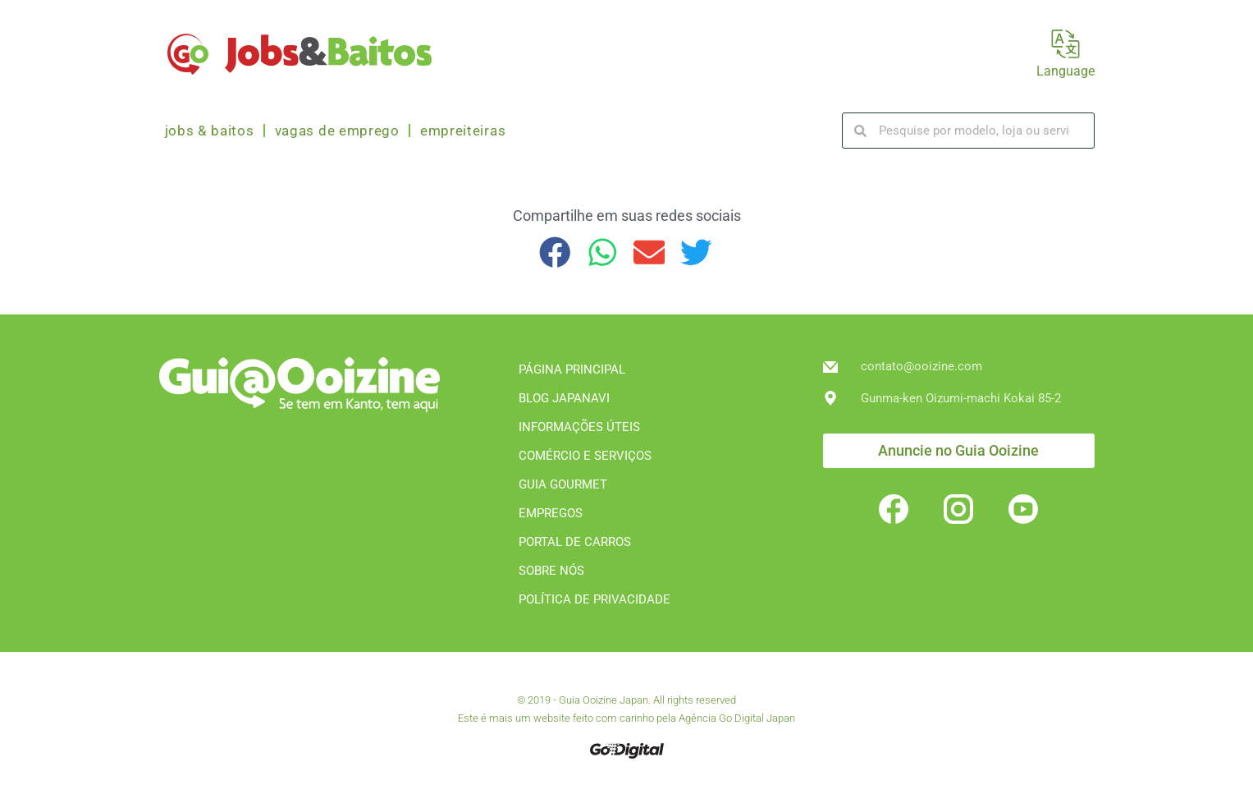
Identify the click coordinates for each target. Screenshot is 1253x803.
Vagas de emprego (337, 130)
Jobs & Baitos (209, 130)
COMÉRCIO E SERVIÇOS (585, 455)
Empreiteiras (462, 130)
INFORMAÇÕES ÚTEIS (579, 427)
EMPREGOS (551, 513)
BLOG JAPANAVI (564, 398)
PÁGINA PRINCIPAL (572, 369)
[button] (556, 252)
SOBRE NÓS (551, 570)
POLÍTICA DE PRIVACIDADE (594, 599)
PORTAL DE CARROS (575, 542)
